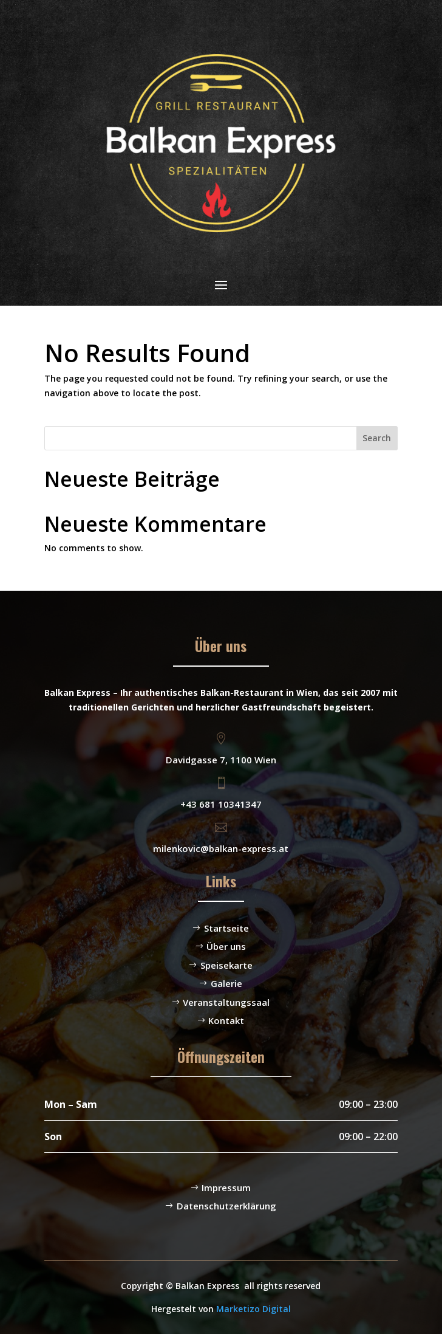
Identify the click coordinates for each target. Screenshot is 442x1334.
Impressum (226, 1187)
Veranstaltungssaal (226, 1002)
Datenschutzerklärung (226, 1206)
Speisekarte (226, 965)
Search (376, 438)
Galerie (226, 983)
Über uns (226, 946)
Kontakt (226, 1020)
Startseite (226, 928)
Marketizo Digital (253, 1309)
